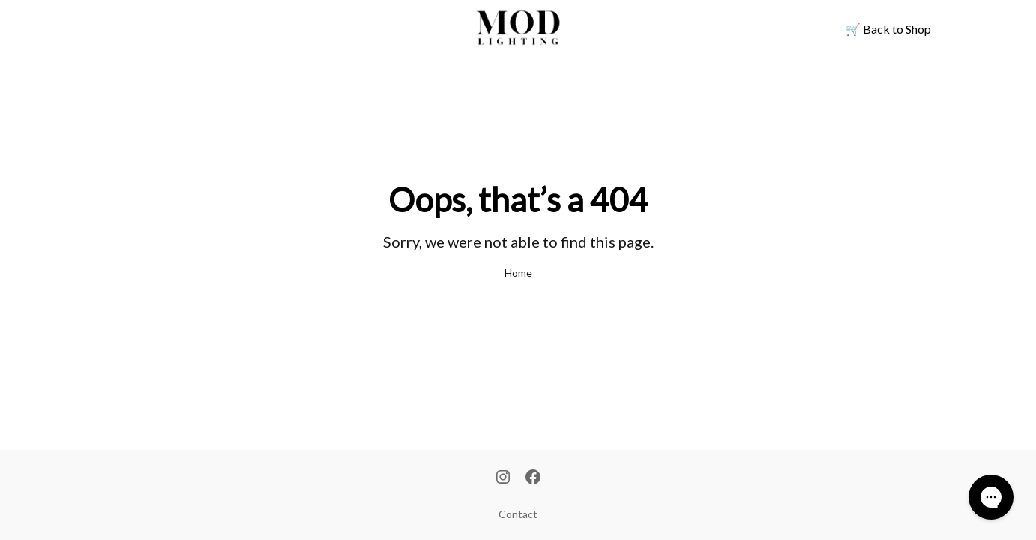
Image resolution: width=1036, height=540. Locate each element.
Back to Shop (888, 29)
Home (518, 272)
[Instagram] (503, 478)
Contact (518, 514)
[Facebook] (533, 478)
